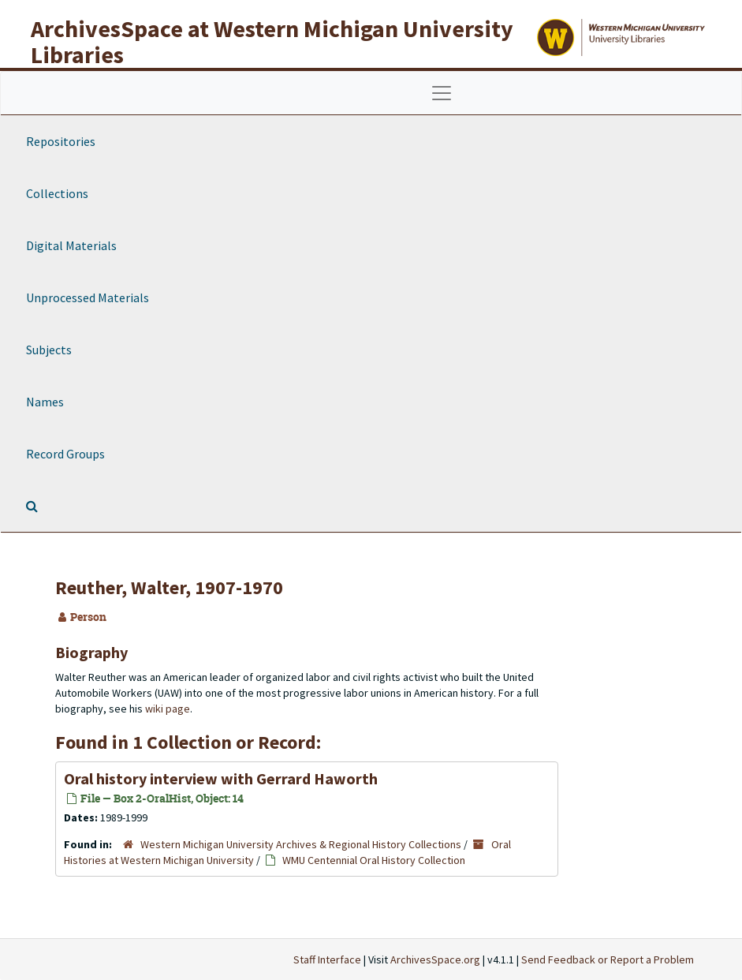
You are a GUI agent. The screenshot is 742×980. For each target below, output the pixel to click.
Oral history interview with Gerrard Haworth (221, 778)
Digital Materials (71, 245)
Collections (57, 193)
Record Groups (65, 454)
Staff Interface (327, 959)
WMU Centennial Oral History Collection (373, 860)
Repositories (60, 141)
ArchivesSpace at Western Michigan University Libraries (272, 41)
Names (45, 402)
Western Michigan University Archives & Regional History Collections (300, 844)
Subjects (49, 349)
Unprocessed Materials (87, 297)
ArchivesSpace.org (435, 959)
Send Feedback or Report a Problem (607, 959)
